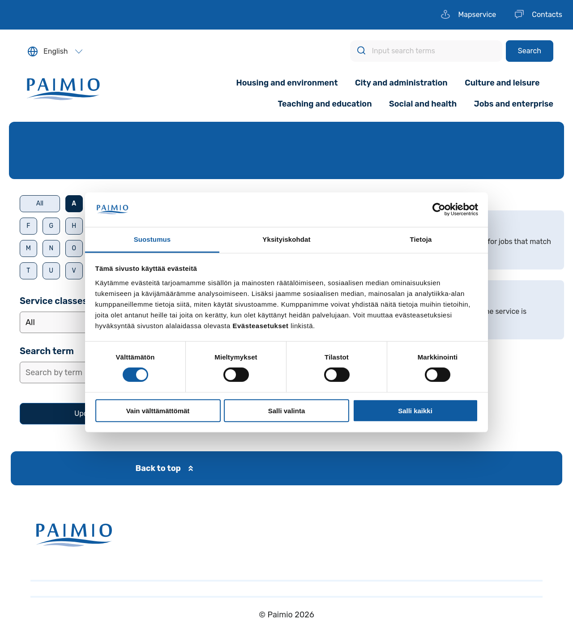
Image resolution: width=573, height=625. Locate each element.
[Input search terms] (426, 51)
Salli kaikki (415, 410)
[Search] (529, 51)
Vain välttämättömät (158, 410)
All (39, 203)
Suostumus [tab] (152, 239)
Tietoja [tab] (421, 239)
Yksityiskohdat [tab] (286, 239)
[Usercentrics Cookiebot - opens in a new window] (439, 209)
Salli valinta (286, 410)
